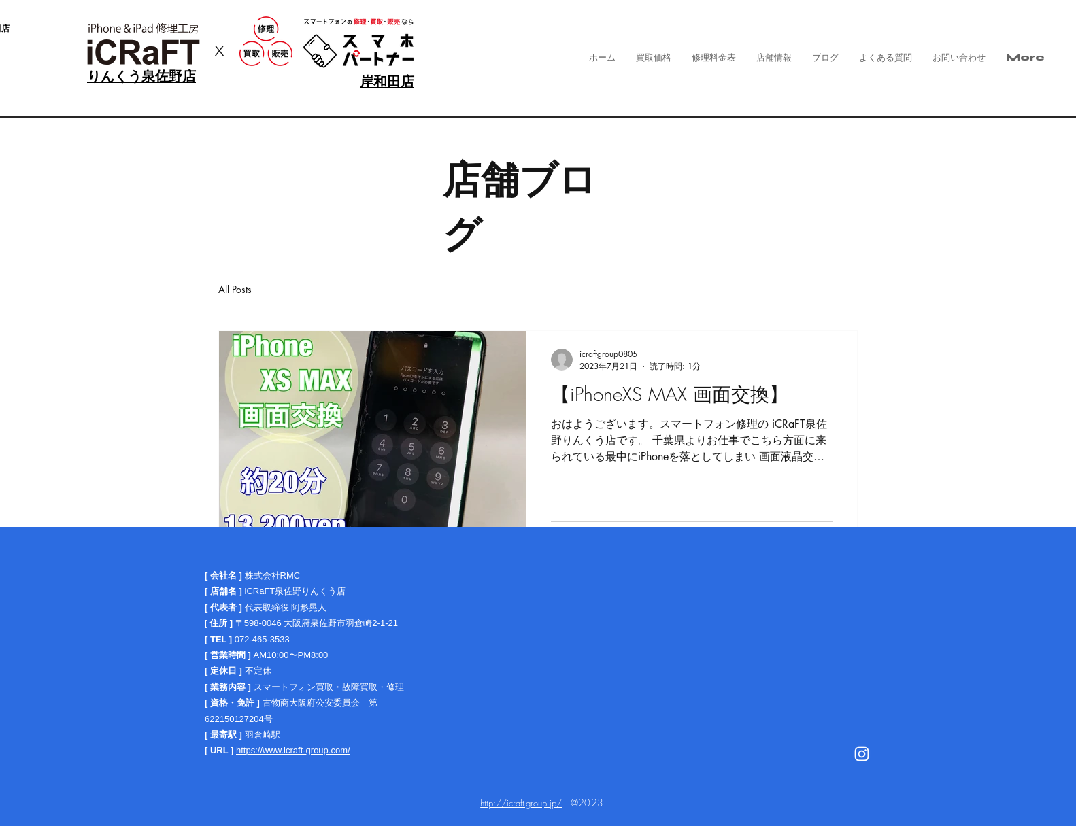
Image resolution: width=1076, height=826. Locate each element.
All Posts (235, 289)
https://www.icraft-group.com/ (293, 750)
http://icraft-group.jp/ (521, 803)
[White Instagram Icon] (861, 753)
